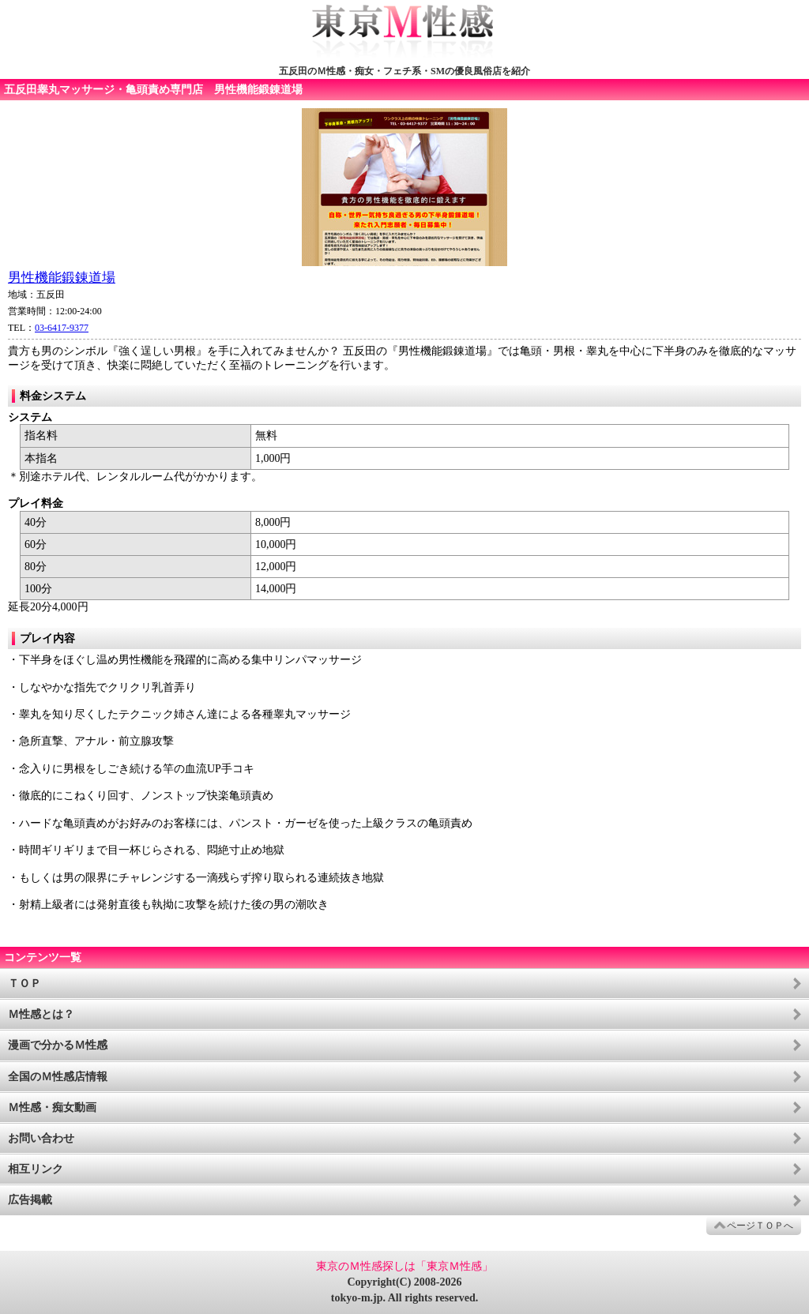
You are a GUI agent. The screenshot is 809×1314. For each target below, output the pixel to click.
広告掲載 (30, 1200)
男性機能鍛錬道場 (61, 277)
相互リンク (35, 1169)
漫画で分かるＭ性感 (57, 1045)
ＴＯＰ (24, 983)
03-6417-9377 (61, 327)
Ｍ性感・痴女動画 (52, 1107)
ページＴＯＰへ (760, 1225)
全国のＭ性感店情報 (57, 1077)
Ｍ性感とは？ (41, 1014)
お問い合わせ (41, 1138)
